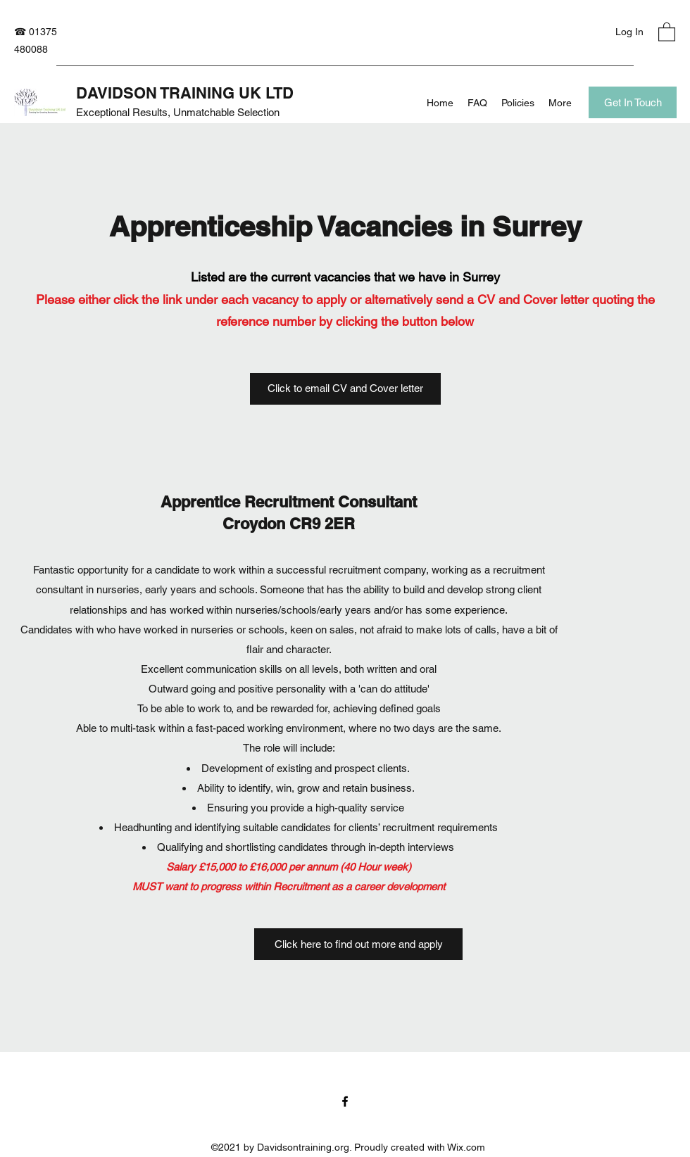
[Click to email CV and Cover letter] (345, 389)
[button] (666, 31)
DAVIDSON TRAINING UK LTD (185, 93)
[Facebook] (345, 1101)
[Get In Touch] (633, 102)
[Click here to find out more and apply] (358, 944)
